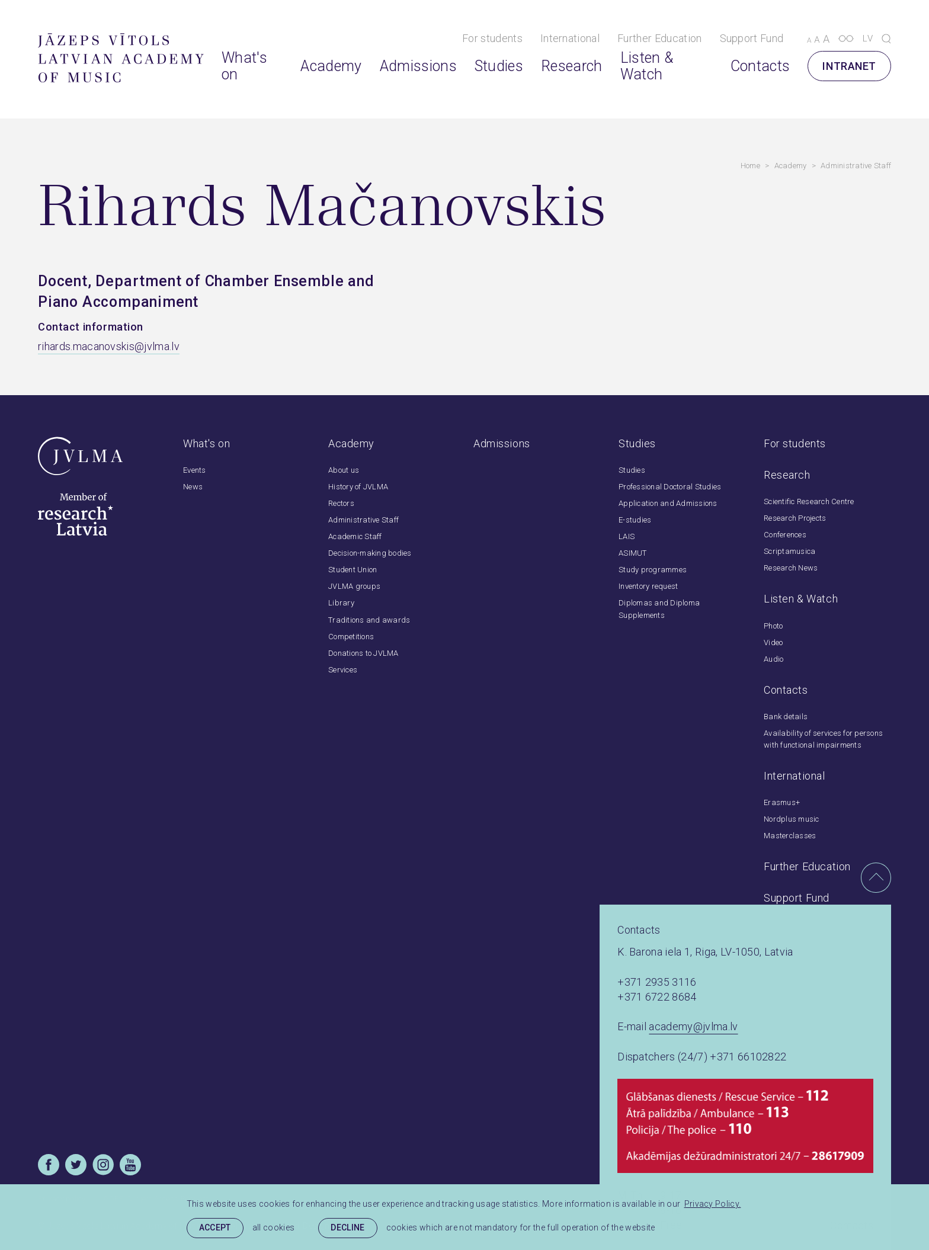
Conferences (785, 534)
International (570, 38)
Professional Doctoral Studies (670, 486)
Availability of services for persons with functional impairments (823, 739)
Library (341, 602)
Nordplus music (791, 819)
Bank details (786, 716)
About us (343, 470)
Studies (499, 66)
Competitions (351, 636)
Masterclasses (790, 835)
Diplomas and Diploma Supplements (659, 608)
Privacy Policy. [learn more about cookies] (712, 1204)
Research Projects (795, 518)
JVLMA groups (354, 586)
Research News (791, 567)
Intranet (849, 66)
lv (868, 38)
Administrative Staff (856, 165)
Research (572, 66)
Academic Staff (355, 536)
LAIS (627, 536)
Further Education (659, 38)
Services (342, 669)
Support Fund (752, 38)
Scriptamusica (789, 551)
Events (194, 470)
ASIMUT (633, 553)
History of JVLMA (358, 486)
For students (492, 38)
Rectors (341, 503)
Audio (773, 659)
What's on (244, 66)
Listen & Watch (647, 66)
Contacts (760, 66)
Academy (330, 66)
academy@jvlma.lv (693, 1026)
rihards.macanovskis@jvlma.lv (109, 346)
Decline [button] (347, 1227)
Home (750, 165)
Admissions (418, 66)
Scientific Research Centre (809, 501)
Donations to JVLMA (363, 653)
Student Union (352, 569)
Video (773, 642)
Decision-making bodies (370, 553)
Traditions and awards (369, 620)
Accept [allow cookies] (215, 1227)
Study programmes (653, 569)
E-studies (635, 519)
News (193, 486)
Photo (773, 625)
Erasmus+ (782, 802)
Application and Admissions (668, 503)
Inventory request (648, 586)
